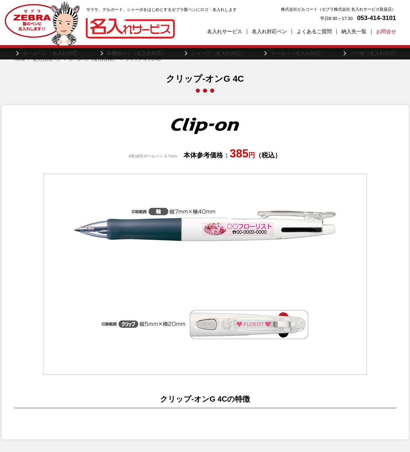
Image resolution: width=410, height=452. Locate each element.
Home (19, 59)
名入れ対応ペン (269, 31)
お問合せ (386, 31)
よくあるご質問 (314, 31)
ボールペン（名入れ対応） (93, 59)
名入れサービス (224, 31)
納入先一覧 (353, 31)
